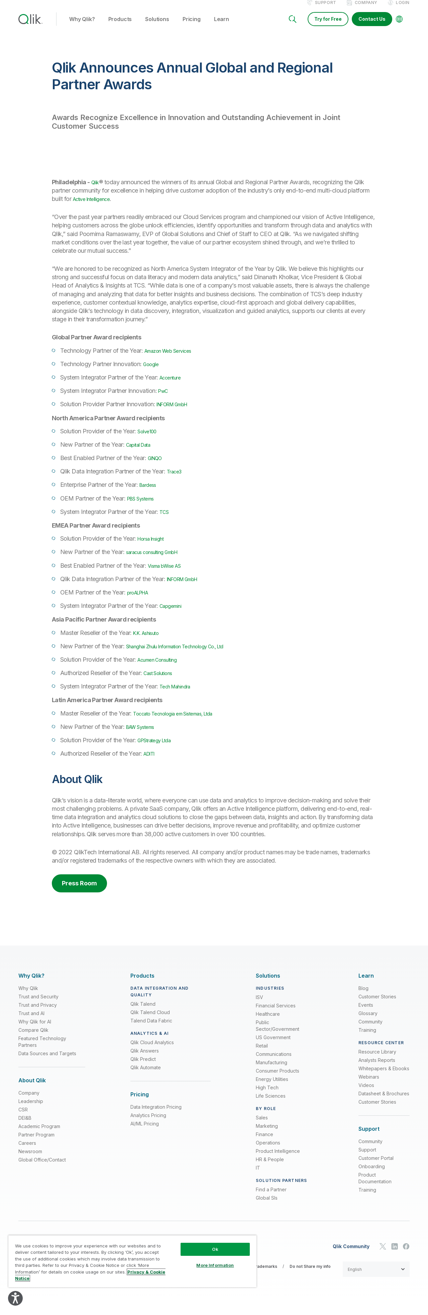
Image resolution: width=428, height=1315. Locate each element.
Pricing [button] (192, 26)
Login (403, 9)
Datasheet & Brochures (383, 1100)
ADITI (151, 760)
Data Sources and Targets (47, 1060)
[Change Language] (399, 26)
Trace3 (176, 478)
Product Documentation (375, 1185)
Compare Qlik (33, 1037)
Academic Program (39, 1133)
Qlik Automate (145, 1074)
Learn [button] (221, 26)
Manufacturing (271, 1069)
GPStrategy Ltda (159, 747)
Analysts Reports (376, 1067)
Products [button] (120, 26)
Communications (274, 1061)
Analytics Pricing (148, 1122)
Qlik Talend (142, 1011)
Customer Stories (377, 1003)
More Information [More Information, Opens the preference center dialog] (215, 1265)
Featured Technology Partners (42, 1049)
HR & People (270, 1166)
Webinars (368, 1084)
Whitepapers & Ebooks (383, 1075)
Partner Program (36, 1141)
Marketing (267, 1133)
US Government (273, 1044)
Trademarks (265, 1273)
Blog (363, 995)
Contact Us (372, 26)
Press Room (79, 890)
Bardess (149, 491)
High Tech (267, 1094)
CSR (23, 1116)
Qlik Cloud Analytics (152, 1049)
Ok (215, 1249)
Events (365, 1012)
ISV (259, 1004)
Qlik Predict (143, 1066)
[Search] (293, 26)
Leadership (30, 1108)
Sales (262, 1124)
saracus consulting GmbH (159, 558)
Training (367, 1037)
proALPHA (141, 599)
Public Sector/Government (277, 1032)
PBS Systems (144, 505)
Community (370, 1028)
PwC (164, 397)
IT (258, 1175)
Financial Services (276, 1012)
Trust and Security (38, 1003)
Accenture (172, 384)
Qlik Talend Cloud (150, 1019)
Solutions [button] (157, 26)
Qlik (96, 189)
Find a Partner (271, 1196)
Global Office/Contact (42, 1167)
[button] (376, 1276)
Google (152, 370)
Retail (262, 1053)
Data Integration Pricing (156, 1114)
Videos (366, 1092)
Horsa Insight (154, 545)
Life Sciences (271, 1103)
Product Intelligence (278, 1158)
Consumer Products (277, 1078)
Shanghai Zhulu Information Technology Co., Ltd (188, 653)
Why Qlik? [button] (82, 26)
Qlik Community (351, 1253)
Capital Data (142, 451)
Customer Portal (376, 1165)
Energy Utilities (272, 1086)
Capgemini (173, 612)
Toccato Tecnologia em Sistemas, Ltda (184, 720)
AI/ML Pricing (144, 1130)
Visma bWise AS (169, 572)
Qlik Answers (144, 1058)
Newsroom (30, 1158)
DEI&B (24, 1125)
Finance (264, 1141)
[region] (132, 1261)
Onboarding (371, 1173)
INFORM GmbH (177, 411)
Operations (268, 1150)
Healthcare (268, 1021)
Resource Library (377, 1059)
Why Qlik (28, 995)
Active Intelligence (96, 205)
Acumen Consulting (162, 666)
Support (325, 9)
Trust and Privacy (37, 1012)
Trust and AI (31, 1020)
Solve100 (149, 438)
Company (366, 9)
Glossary (368, 1020)
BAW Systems (144, 733)
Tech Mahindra (179, 693)
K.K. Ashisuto (150, 639)
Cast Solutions (162, 679)
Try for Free (328, 26)
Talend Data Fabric (151, 1027)
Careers (27, 1150)
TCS (165, 518)
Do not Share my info (310, 1273)
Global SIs (267, 1205)
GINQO (157, 464)
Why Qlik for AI (34, 1028)
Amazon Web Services (174, 357)
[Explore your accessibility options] (15, 1298)
